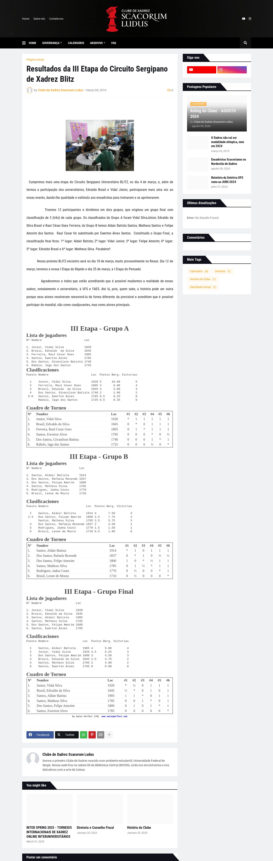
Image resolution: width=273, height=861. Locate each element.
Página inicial (35, 59)
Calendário (199, 271)
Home (25, 18)
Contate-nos (56, 18)
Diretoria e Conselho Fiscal (95, 828)
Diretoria (223, 271)
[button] (25, 42)
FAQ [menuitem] (113, 43)
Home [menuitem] (32, 43)
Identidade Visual (203, 287)
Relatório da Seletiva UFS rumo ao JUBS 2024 (227, 180)
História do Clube (139, 828)
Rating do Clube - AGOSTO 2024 (213, 113)
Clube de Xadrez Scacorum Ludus (68, 754)
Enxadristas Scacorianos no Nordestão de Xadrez (228, 162)
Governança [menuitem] (51, 43)
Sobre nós (39, 18)
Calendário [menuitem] (76, 43)
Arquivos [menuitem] (96, 43)
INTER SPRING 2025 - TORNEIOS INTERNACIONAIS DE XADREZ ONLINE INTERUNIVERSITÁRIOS (49, 832)
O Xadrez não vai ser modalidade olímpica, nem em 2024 (227, 142)
